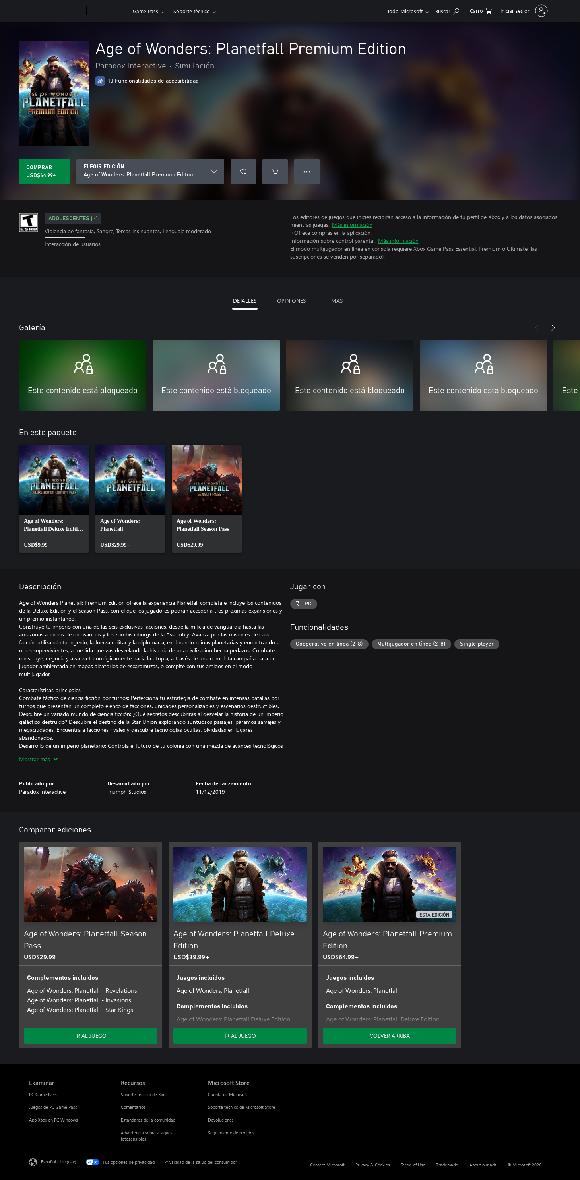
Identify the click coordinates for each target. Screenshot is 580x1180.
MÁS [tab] (337, 300)
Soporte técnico (191, 11)
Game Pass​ (145, 11)
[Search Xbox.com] (447, 10)
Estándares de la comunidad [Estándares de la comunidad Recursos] (148, 1119)
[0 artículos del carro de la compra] (481, 10)
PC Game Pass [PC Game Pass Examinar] (43, 1094)
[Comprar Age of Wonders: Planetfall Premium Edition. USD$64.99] (44, 171)
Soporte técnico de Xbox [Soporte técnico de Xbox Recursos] (144, 1094)
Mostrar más (38, 759)
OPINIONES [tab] (291, 300)
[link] (54, 499)
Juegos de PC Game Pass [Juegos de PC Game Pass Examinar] (53, 1107)
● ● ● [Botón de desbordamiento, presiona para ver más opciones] (307, 171)
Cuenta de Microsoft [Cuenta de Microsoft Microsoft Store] (227, 1094)
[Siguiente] (553, 327)
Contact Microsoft (327, 1164)
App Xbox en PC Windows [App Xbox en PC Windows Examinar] (53, 1119)
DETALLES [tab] (244, 300)
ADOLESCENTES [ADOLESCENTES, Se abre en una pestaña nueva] (72, 218)
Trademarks (447, 1164)
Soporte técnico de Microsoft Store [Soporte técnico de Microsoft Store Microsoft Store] (241, 1107)
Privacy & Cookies (372, 1164)
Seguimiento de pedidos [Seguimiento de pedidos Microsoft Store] (231, 1132)
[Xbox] (109, 11)
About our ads (483, 1164)
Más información (352, 224)
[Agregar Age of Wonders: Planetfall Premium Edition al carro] (275, 171)
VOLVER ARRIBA (390, 1035)
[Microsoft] (56, 11)
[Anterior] (537, 327)
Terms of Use (413, 1164)
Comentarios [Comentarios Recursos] (133, 1107)
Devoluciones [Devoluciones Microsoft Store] (221, 1119)
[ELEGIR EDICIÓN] (150, 171)
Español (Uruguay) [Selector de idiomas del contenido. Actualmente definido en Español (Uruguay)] (58, 1161)
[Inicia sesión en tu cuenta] (523, 10)
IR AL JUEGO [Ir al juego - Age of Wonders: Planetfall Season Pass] (91, 1035)
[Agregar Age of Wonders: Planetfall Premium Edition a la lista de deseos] (243, 171)
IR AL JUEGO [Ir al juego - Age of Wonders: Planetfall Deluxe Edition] (240, 1035)
